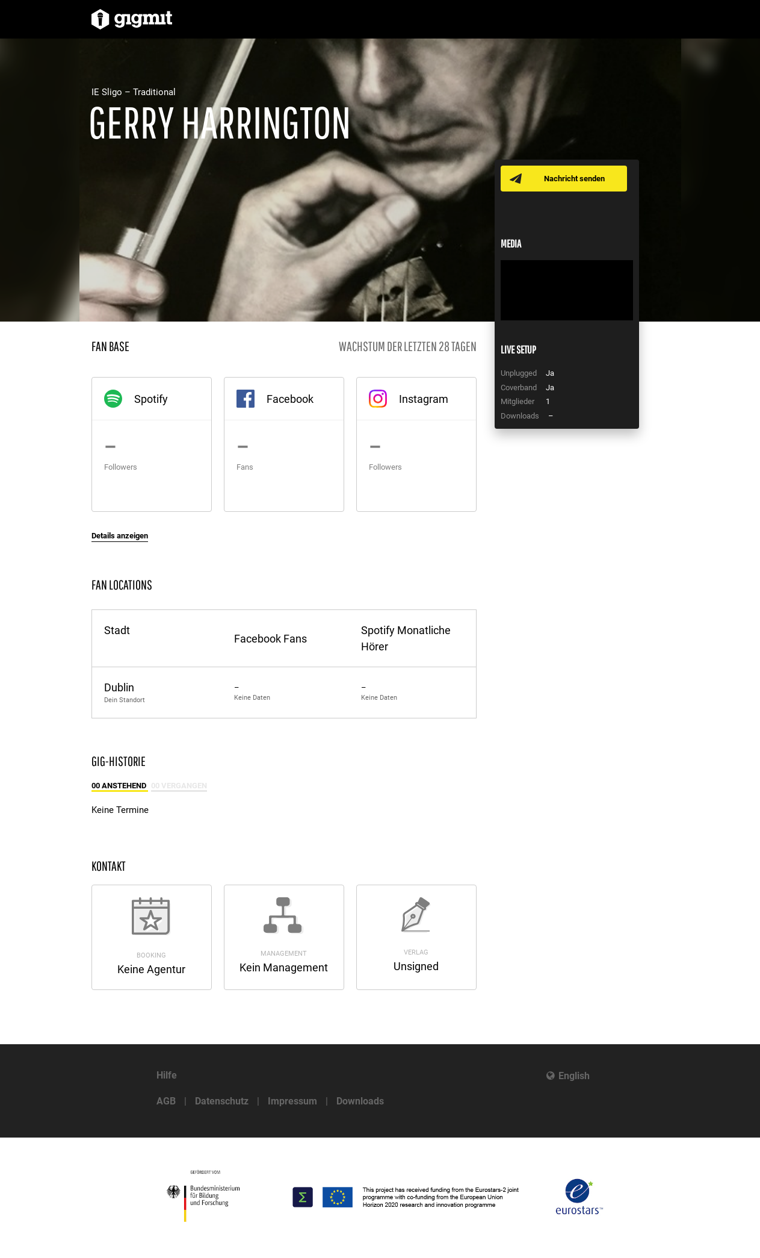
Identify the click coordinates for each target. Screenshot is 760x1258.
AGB (166, 1101)
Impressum (292, 1101)
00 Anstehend (119, 785)
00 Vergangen (179, 785)
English (574, 1076)
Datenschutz (222, 1101)
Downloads (360, 1101)
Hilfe (166, 1075)
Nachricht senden (574, 178)
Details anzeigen (119, 535)
